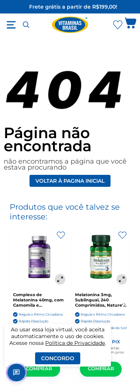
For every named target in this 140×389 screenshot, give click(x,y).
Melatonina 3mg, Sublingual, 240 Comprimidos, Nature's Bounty (100, 300)
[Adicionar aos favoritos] (61, 235)
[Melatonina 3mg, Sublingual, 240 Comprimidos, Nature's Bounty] (101, 257)
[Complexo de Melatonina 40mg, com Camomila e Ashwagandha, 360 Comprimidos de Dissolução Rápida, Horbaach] (39, 257)
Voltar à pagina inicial (70, 180)
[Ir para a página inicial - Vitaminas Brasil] (70, 24)
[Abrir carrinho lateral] (130, 24)
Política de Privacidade (75, 343)
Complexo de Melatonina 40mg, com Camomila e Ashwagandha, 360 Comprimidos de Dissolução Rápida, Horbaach (38, 300)
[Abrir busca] (26, 24)
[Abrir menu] (11, 24)
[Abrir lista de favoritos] (117, 24)
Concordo (57, 358)
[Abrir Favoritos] (117, 25)
